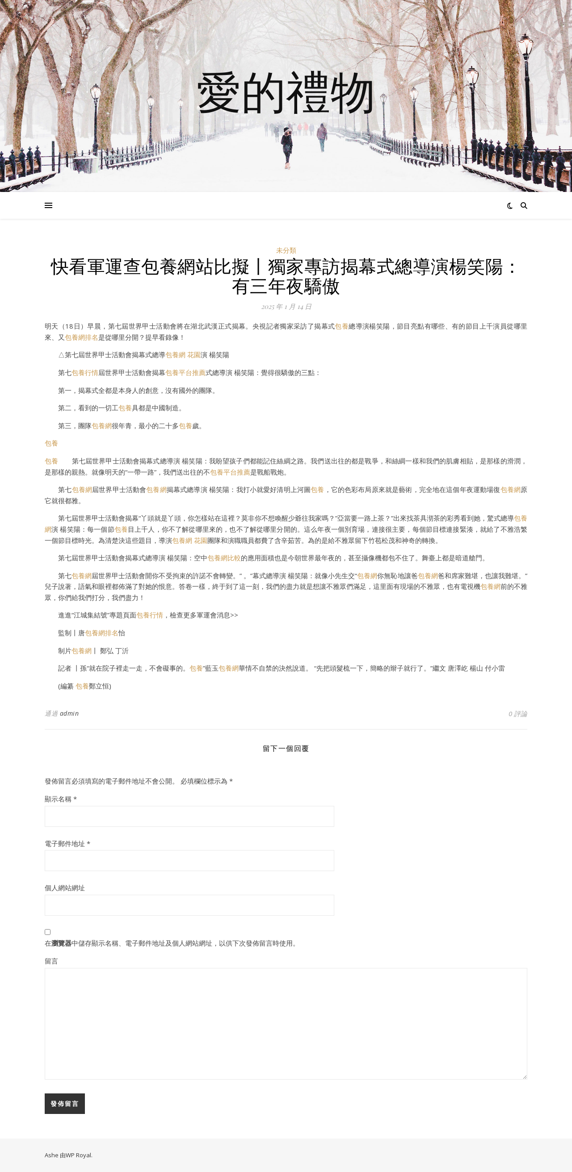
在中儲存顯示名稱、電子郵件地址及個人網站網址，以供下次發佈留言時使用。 (172, 942)
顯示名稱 (61, 798)
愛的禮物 (286, 90)
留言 (51, 960)
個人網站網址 (65, 887)
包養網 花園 (183, 354)
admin (69, 713)
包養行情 (85, 372)
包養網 (102, 425)
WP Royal (78, 1155)
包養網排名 (81, 337)
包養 (342, 325)
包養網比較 (224, 557)
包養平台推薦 (185, 372)
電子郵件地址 (67, 843)
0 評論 (518, 713)
